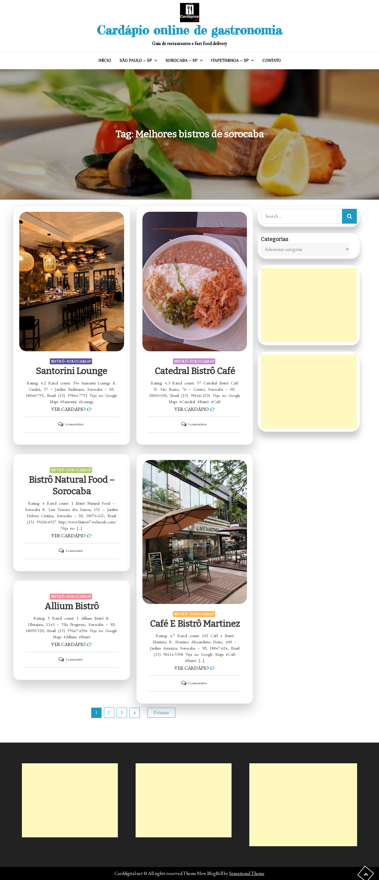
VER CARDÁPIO (68, 409)
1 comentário (74, 550)
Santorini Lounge (71, 371)
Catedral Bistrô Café (195, 371)
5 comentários (74, 424)
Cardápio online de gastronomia (189, 30)
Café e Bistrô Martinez (195, 623)
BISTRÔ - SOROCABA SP (71, 361)
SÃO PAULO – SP (136, 60)
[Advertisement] (309, 305)
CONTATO (271, 60)
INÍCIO (105, 60)
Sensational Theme (246, 873)
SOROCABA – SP (181, 60)
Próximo (161, 712)
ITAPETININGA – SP (230, 60)
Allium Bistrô (71, 606)
